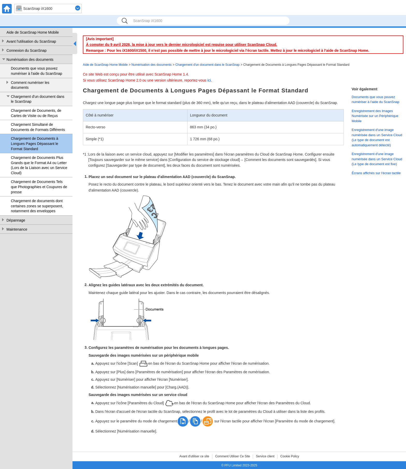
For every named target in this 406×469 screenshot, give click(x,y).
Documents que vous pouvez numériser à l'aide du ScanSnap (36, 71)
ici (209, 80)
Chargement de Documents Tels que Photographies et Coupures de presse (39, 187)
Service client (265, 456)
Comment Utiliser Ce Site (232, 456)
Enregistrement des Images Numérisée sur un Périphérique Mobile (375, 116)
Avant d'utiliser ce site (194, 456)
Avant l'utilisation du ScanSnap (31, 41)
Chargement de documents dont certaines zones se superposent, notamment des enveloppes (37, 206)
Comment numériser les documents (30, 85)
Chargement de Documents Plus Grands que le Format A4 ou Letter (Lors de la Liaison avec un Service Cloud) (39, 165)
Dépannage (15, 220)
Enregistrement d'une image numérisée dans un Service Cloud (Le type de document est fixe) (377, 159)
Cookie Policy (289, 456)
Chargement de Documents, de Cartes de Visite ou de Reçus (36, 113)
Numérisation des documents (29, 59)
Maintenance (16, 229)
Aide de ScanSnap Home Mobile (32, 32)
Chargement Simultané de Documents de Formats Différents (38, 127)
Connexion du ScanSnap (26, 50)
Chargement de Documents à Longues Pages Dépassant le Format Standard (34, 143)
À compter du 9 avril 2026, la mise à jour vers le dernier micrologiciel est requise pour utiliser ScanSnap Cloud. (181, 44)
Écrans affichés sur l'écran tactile (376, 173)
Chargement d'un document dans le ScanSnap (37, 99)
